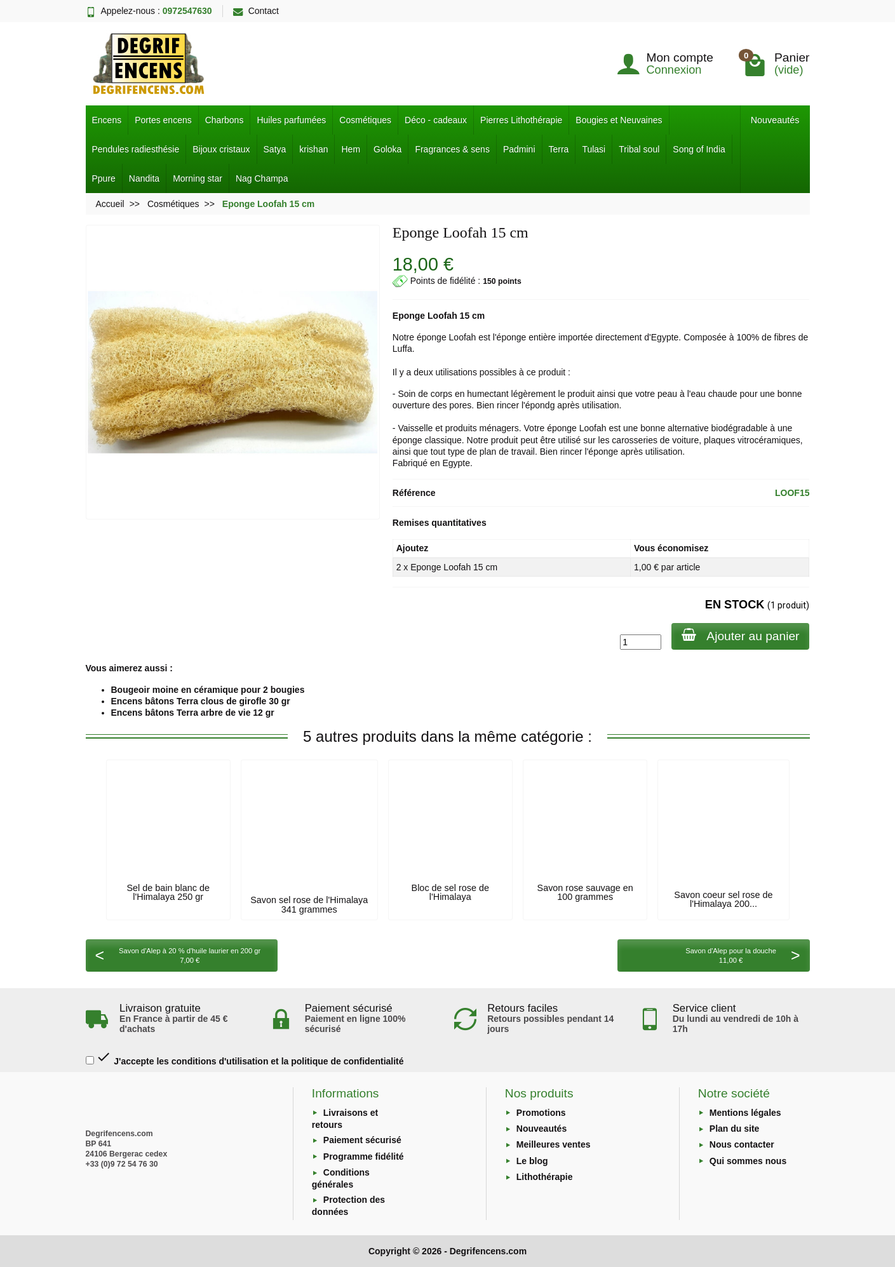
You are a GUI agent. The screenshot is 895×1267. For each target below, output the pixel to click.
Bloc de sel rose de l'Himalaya (450, 892)
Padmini (519, 149)
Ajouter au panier (740, 635)
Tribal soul (639, 149)
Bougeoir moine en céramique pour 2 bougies (208, 690)
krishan (313, 149)
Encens (107, 120)
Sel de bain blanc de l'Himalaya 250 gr (167, 892)
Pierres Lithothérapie (521, 120)
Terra (559, 149)
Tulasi (593, 149)
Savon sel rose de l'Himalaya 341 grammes (309, 904)
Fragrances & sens (452, 149)
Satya (275, 149)
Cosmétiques (365, 120)
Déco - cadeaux (436, 120)
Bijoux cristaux (221, 149)
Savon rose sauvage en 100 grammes (585, 892)
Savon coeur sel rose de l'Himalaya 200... (723, 899)
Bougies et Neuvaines (618, 120)
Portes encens (163, 120)
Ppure (104, 178)
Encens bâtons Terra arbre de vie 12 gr (192, 712)
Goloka (387, 149)
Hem (350, 149)
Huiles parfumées (291, 120)
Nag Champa (262, 178)
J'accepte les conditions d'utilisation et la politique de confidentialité (245, 1057)
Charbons (224, 120)
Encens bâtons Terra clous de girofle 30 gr (200, 701)
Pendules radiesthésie (136, 149)
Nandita (144, 178)
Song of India (699, 149)
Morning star (197, 178)
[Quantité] (640, 642)
